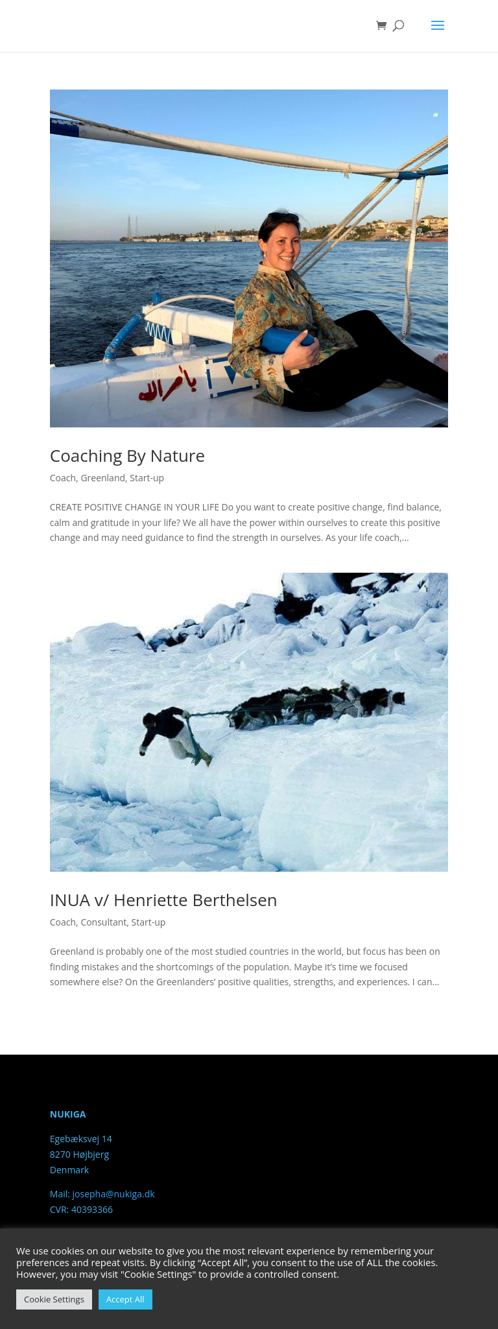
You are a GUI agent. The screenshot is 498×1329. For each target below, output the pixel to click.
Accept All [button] (125, 1299)
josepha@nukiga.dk (114, 1194)
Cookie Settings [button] (54, 1299)
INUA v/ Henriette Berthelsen (164, 899)
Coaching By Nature (127, 455)
